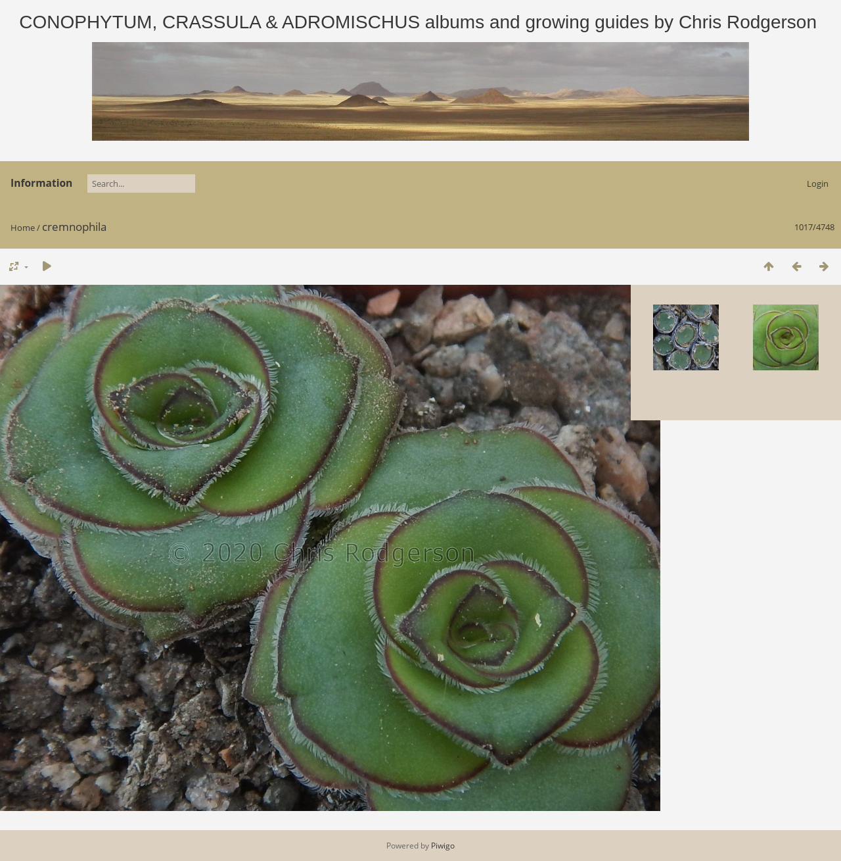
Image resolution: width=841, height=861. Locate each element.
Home (23, 228)
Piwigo (443, 845)
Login (818, 183)
